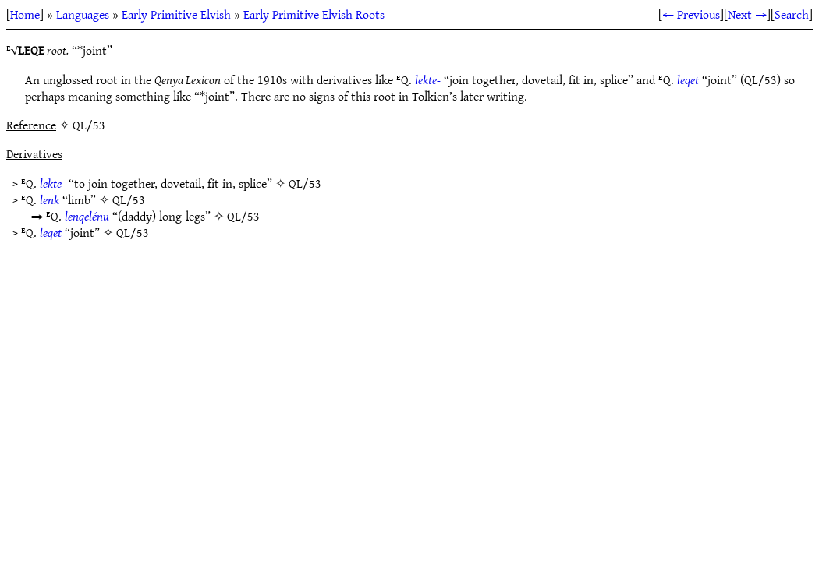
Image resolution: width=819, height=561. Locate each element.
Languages (82, 14)
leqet (688, 79)
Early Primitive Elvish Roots (314, 14)
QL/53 (305, 183)
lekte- (428, 79)
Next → (747, 14)
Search (792, 14)
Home (25, 14)
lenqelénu (87, 216)
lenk (49, 199)
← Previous (691, 14)
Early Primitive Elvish (176, 14)
